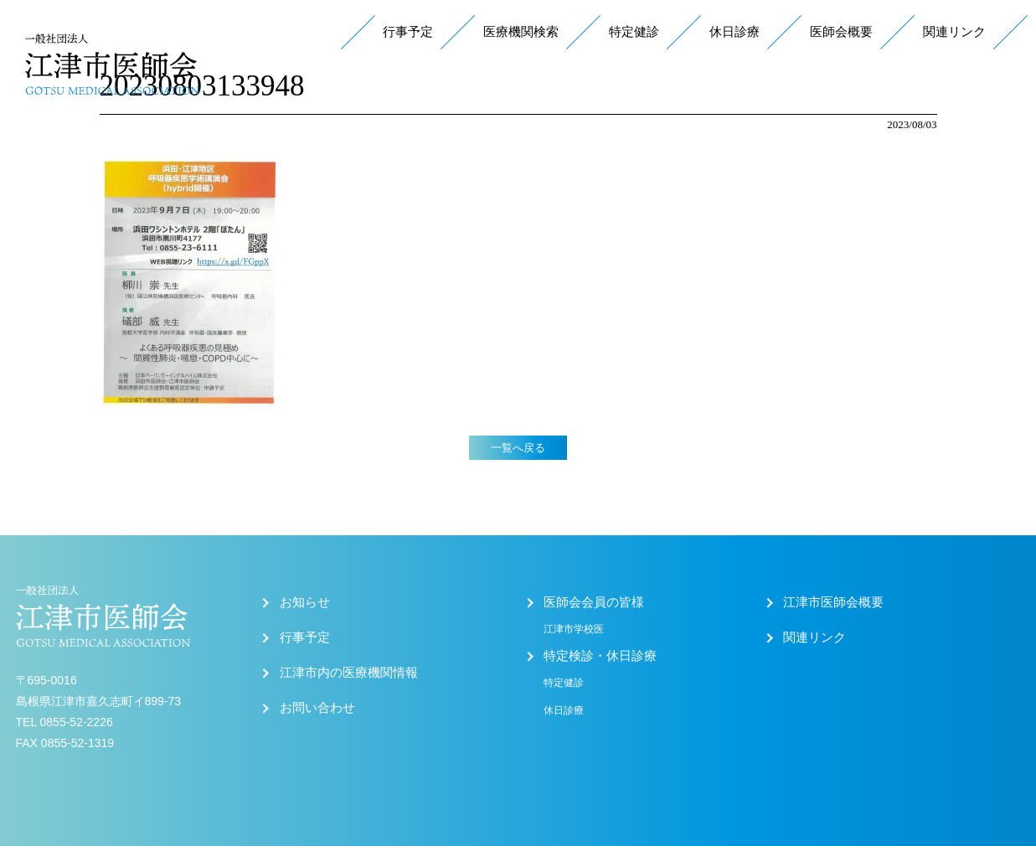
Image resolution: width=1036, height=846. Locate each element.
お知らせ (305, 602)
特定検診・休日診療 (600, 656)
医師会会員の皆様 (594, 602)
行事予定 (408, 32)
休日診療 (734, 32)
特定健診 (634, 32)
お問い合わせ (317, 707)
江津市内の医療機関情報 (349, 672)
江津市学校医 (574, 629)
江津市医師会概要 (833, 602)
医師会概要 (841, 32)
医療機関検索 (521, 32)
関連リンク (954, 32)
